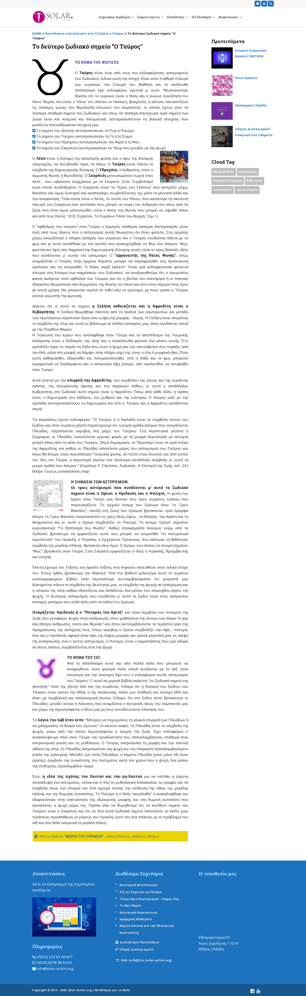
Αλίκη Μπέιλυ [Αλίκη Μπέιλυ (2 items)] (224, 172)
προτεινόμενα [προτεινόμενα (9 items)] (249, 191)
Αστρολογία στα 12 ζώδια (88, 33)
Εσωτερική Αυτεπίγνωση (142, 884)
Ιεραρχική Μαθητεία (139, 917)
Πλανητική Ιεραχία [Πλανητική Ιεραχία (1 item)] (228, 182)
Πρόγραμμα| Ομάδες (254, 105)
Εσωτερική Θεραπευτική (141, 911)
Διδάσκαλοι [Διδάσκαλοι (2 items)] (250, 172)
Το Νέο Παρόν (133, 904)
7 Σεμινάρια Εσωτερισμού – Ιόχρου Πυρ (153, 898)
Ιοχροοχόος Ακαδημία (114, 17)
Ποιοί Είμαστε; (249, 77)
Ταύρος (118, 33)
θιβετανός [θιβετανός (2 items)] (257, 182)
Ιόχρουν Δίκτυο (148, 17)
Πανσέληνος (176, 17)
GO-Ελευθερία (201, 17)
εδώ (55, 890)
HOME (36, 33)
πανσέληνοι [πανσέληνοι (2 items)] (223, 191)
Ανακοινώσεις (228, 17)
